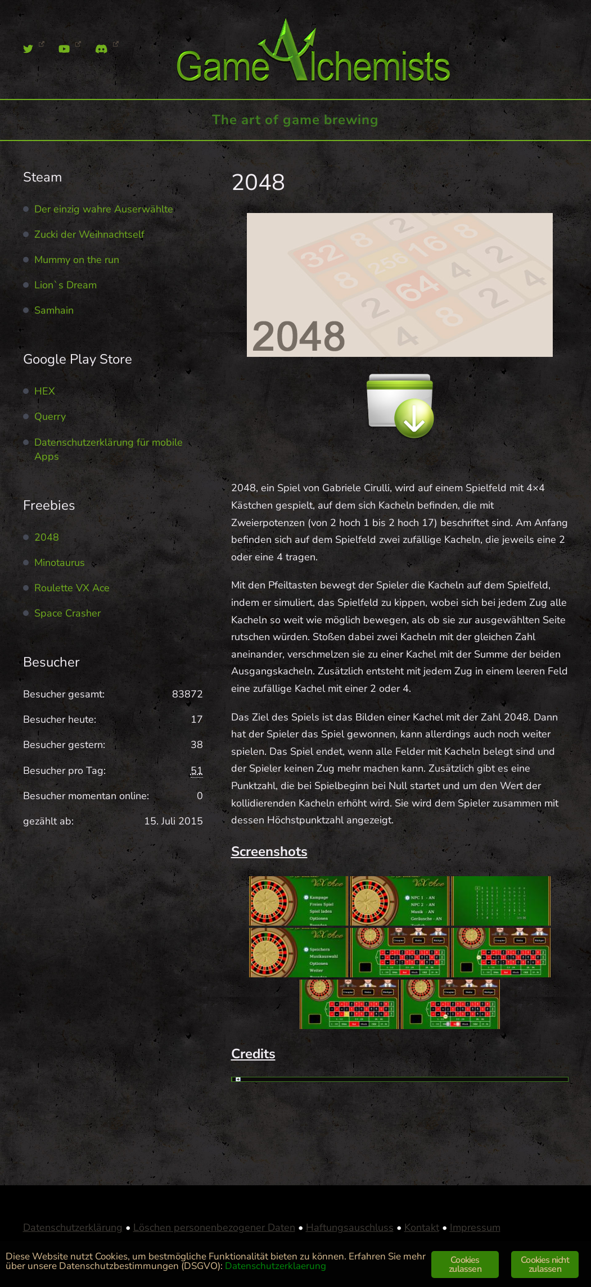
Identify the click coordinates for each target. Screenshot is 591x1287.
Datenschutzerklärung (73, 1227)
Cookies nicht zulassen (545, 1264)
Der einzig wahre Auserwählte (103, 209)
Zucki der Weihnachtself (89, 234)
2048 (46, 537)
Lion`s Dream (65, 285)
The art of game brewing (295, 120)
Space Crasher (67, 613)
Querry (50, 416)
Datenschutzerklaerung (275, 1265)
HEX (44, 391)
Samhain (54, 310)
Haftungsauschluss (350, 1227)
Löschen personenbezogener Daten (214, 1227)
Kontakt (421, 1227)
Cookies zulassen (465, 1264)
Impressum (475, 1227)
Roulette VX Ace (72, 588)
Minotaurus (59, 562)
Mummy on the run (76, 259)
